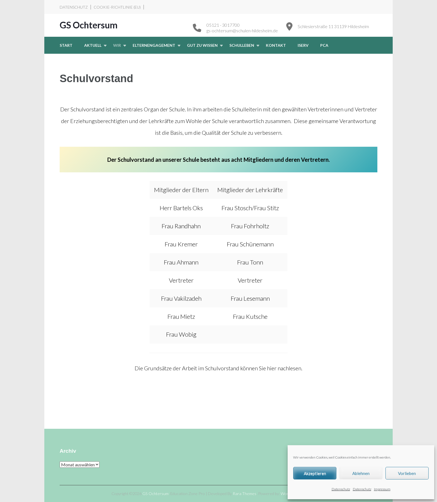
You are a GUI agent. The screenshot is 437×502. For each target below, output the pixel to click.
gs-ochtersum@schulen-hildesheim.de (242, 30)
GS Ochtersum (89, 24)
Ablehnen (361, 473)
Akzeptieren (315, 473)
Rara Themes (244, 493)
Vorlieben (407, 473)
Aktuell (92, 45)
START (66, 45)
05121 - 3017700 (223, 25)
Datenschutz (341, 489)
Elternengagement (154, 45)
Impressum (382, 489)
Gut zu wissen (202, 45)
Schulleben (241, 45)
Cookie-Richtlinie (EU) (117, 7)
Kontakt (276, 45)
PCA (324, 45)
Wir (117, 45)
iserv (303, 45)
